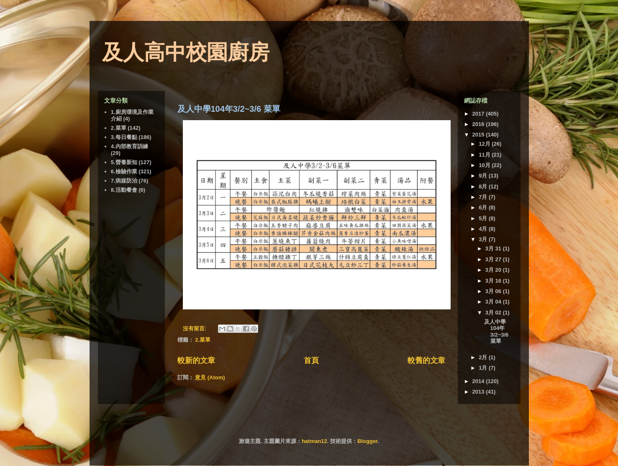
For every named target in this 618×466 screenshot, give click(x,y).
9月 (484, 175)
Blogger (367, 441)
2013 (479, 392)
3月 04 (494, 302)
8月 (484, 186)
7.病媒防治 (124, 181)
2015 (479, 134)
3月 (484, 239)
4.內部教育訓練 (129, 146)
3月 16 (494, 281)
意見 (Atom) (210, 377)
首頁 (311, 360)
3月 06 (494, 291)
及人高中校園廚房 (185, 52)
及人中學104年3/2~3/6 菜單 (228, 108)
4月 (484, 229)
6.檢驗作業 (124, 171)
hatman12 (314, 441)
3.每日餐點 (124, 137)
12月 (485, 144)
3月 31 (494, 248)
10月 (485, 165)
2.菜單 (202, 340)
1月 (484, 368)
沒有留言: (195, 328)
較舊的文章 (426, 360)
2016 (479, 124)
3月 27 (494, 259)
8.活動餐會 (124, 190)
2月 (484, 357)
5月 (484, 218)
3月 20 (494, 270)
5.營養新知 (124, 162)
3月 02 (494, 312)
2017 (479, 114)
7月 (484, 197)
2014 (479, 381)
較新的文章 (196, 360)
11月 (485, 155)
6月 (484, 207)
